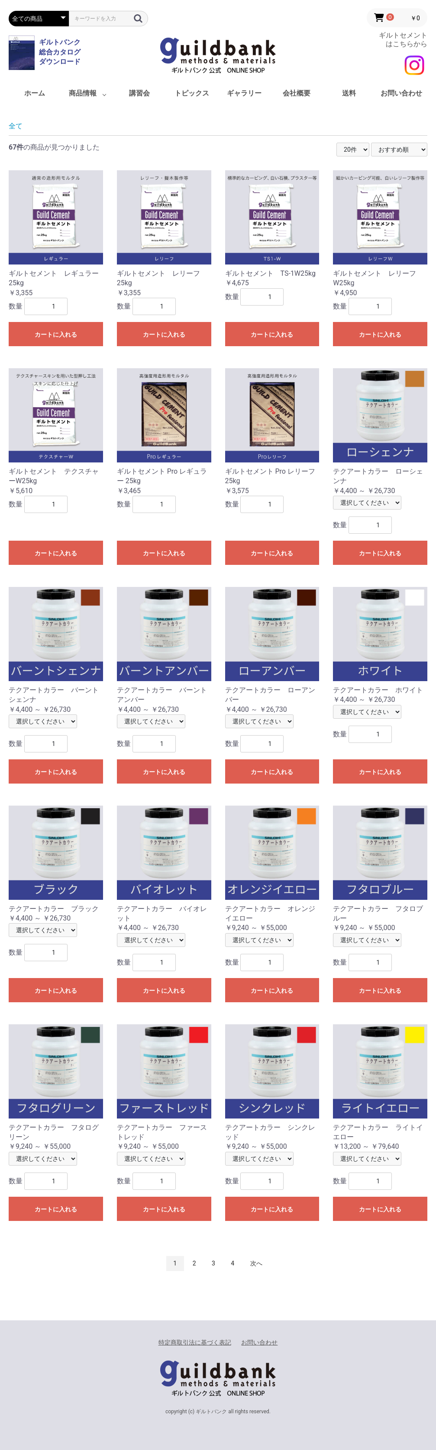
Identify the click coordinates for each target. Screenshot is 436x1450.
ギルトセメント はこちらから (403, 39)
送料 (349, 93)
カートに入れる (56, 334)
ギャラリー (244, 93)
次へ (256, 1263)
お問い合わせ (401, 93)
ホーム (34, 93)
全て (16, 126)
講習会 (139, 93)
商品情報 (83, 93)
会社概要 (296, 93)
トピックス (191, 93)
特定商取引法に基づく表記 (194, 1342)
